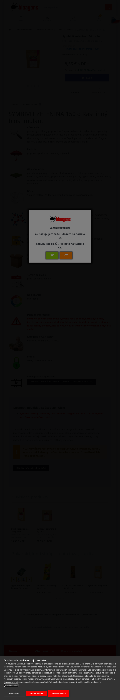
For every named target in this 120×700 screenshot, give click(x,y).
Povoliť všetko (36, 694)
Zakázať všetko (59, 694)
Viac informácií (11, 685)
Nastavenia (14, 694)
